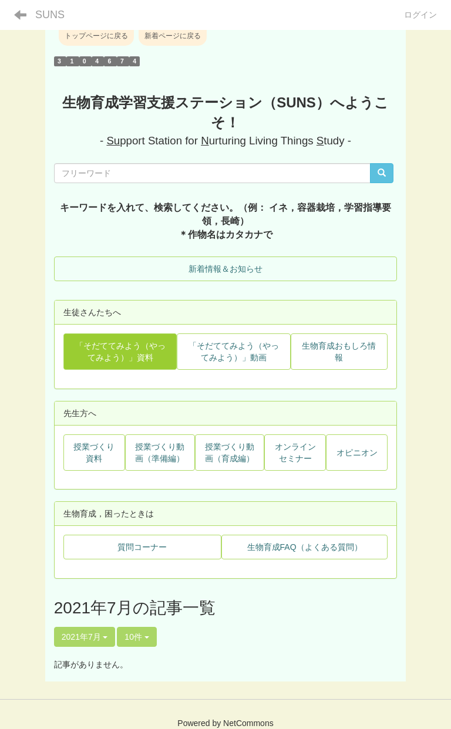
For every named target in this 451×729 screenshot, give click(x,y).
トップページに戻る (96, 36)
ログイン (420, 14)
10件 (136, 637)
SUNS (50, 15)
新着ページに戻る (172, 36)
